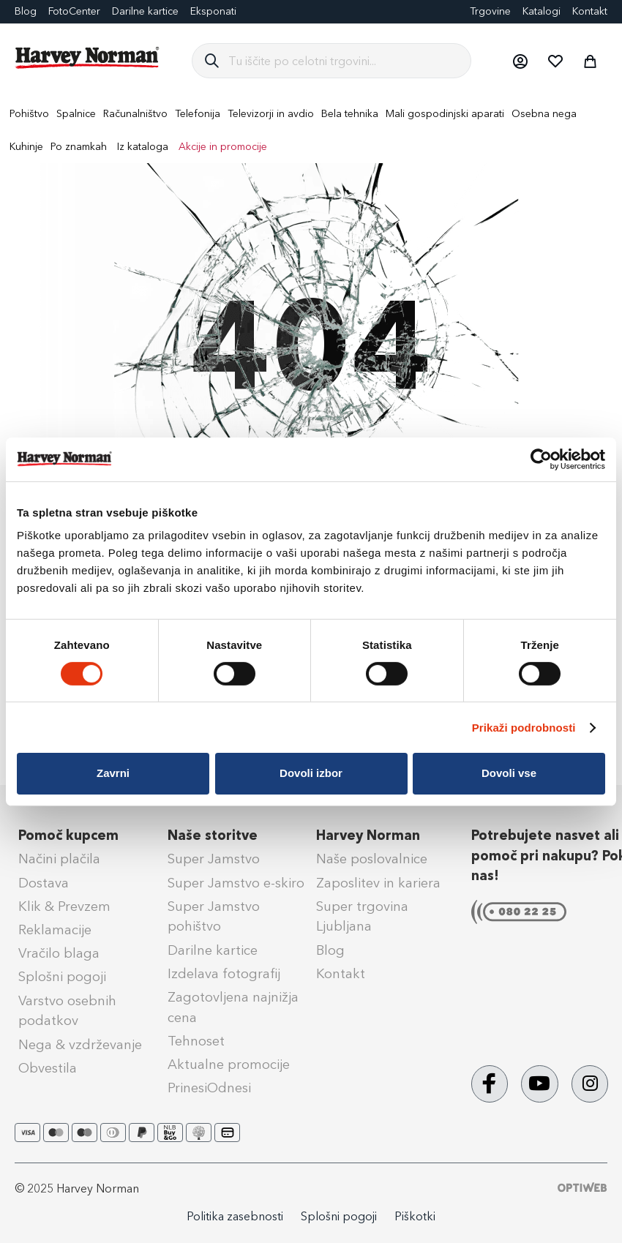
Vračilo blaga (59, 953)
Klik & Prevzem (64, 906)
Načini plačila (59, 859)
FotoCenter (74, 11)
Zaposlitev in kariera (378, 883)
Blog (26, 11)
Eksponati (213, 11)
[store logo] (88, 58)
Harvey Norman (368, 835)
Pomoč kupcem (68, 835)
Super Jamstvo (214, 859)
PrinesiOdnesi (209, 1088)
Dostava (43, 883)
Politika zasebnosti (235, 1216)
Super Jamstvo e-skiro (236, 883)
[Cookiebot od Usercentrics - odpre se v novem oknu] (541, 459)
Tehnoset (196, 1041)
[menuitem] (29, 113)
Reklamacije (54, 930)
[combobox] (343, 60)
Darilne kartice (145, 11)
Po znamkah (78, 146)
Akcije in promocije (223, 146)
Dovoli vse (509, 773)
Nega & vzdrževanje (80, 1045)
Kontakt (589, 11)
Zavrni (113, 773)
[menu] (311, 130)
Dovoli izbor (311, 773)
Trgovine (490, 11)
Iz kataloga (142, 146)
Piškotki (414, 1216)
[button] (519, 60)
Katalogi (541, 11)
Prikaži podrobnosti (524, 727)
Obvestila (47, 1068)
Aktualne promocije (229, 1064)
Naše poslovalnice (371, 859)
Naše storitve (213, 835)
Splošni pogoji (62, 977)
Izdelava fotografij (224, 974)
